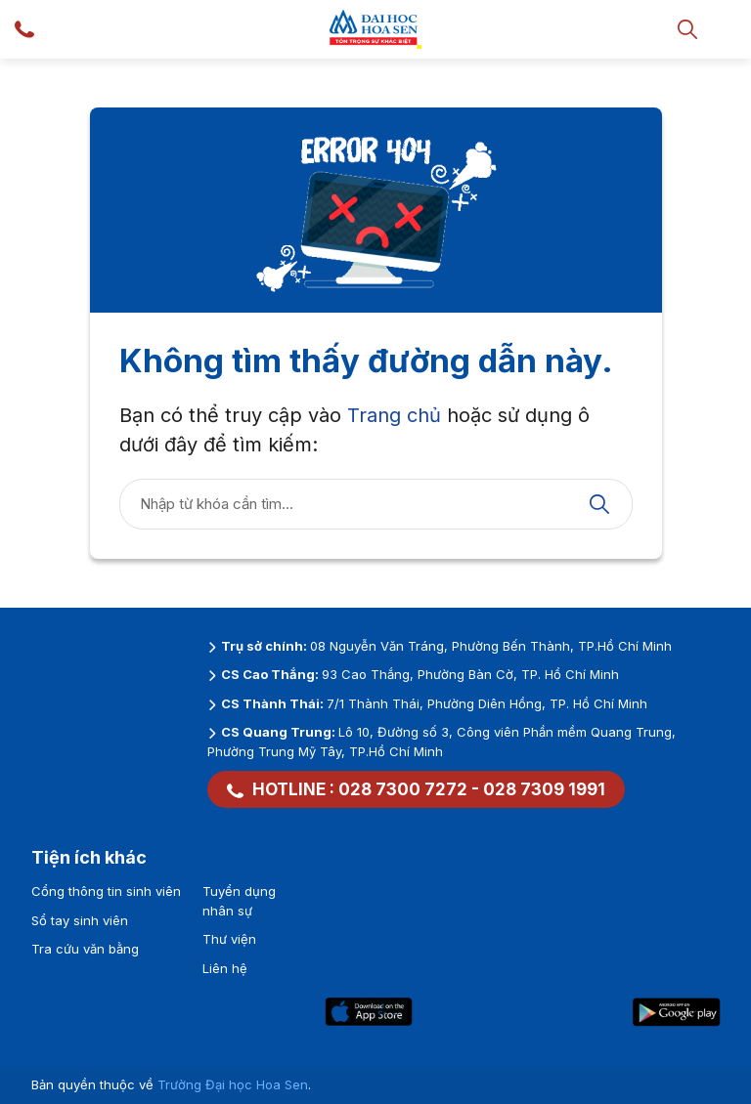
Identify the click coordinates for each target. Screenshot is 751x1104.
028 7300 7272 (402, 789)
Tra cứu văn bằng (85, 948)
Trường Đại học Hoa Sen (232, 1084)
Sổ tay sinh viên (79, 920)
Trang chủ (394, 415)
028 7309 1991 (544, 789)
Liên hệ (224, 968)
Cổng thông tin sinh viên (106, 891)
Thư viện (229, 939)
